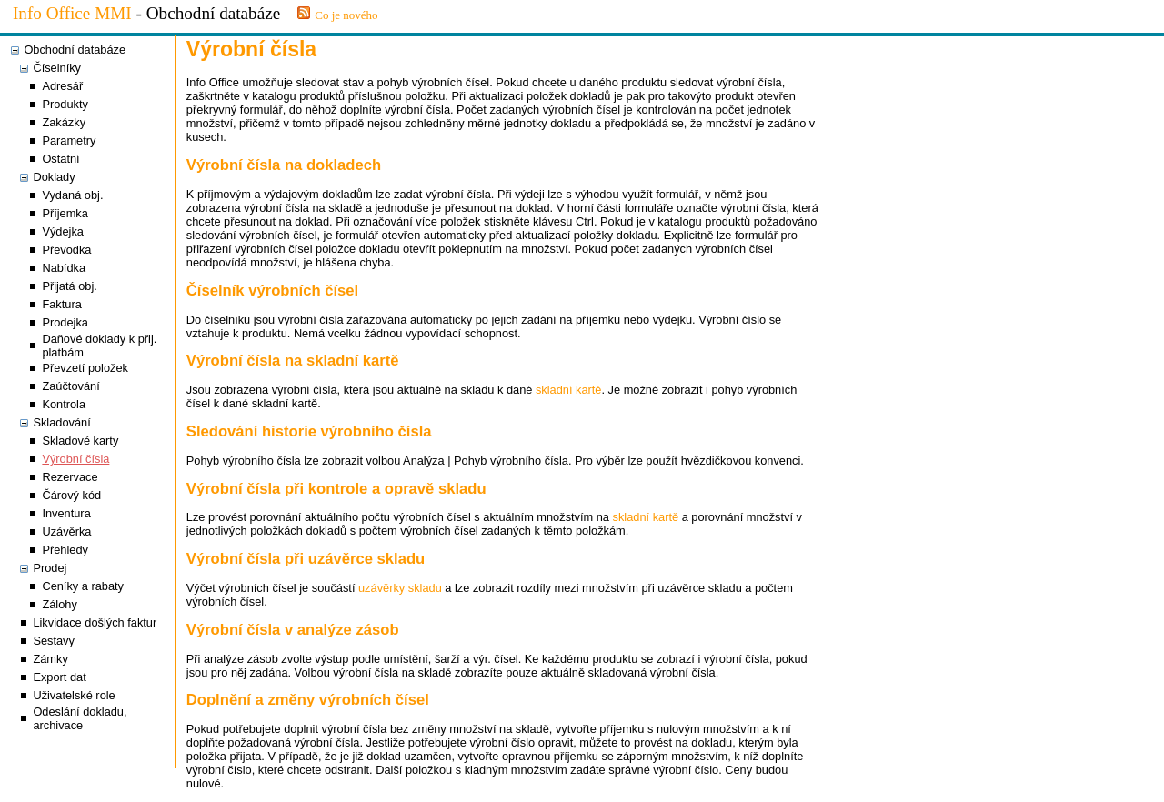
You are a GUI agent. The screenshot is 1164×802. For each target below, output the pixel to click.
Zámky (50, 659)
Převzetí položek (85, 368)
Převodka (66, 249)
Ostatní (60, 158)
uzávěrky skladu (400, 588)
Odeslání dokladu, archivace (79, 718)
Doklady (54, 177)
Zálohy (59, 604)
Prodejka (65, 322)
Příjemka (65, 213)
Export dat (59, 677)
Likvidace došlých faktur (94, 622)
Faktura (61, 304)
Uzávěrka (66, 531)
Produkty (65, 104)
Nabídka (63, 268)
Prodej (49, 568)
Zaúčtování (70, 386)
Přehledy (65, 549)
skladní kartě (569, 389)
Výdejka (63, 231)
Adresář (62, 86)
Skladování (61, 422)
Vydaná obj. (72, 195)
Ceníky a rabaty (83, 586)
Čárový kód (71, 495)
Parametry (68, 140)
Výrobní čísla (75, 459)
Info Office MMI (72, 13)
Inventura (66, 513)
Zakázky (63, 122)
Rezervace (69, 477)
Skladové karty (80, 440)
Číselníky (57, 68)
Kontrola (63, 404)
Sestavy (54, 640)
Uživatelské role (74, 695)
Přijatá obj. (69, 286)
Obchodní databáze (74, 49)
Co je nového (346, 15)
